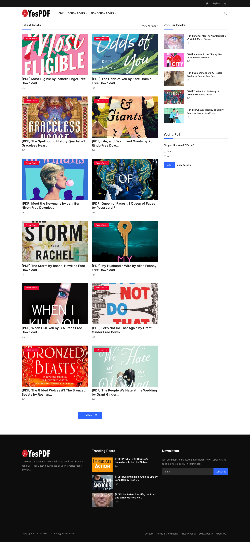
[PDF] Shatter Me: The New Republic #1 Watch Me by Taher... (206, 37)
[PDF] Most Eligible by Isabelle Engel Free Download (54, 81)
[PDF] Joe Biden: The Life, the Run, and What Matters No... (135, 496)
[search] (225, 13)
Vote (169, 164)
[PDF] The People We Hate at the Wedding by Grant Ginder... (124, 392)
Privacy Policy (188, 533)
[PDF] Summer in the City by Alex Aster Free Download (204, 56)
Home (60, 13)
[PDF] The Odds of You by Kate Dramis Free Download (121, 81)
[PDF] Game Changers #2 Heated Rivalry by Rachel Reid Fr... (204, 74)
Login (206, 3)
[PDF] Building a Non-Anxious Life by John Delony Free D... (136, 478)
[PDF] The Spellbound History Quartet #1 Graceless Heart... (53, 143)
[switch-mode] (226, 3)
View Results (184, 164)
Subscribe (221, 471)
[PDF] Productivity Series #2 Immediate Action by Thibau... (132, 460)
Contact (149, 533)
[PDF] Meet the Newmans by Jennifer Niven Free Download (51, 206)
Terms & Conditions (167, 533)
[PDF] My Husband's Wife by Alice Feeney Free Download (124, 268)
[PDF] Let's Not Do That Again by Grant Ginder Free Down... (122, 330)
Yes (169, 151)
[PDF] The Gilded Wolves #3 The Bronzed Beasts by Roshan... (54, 392)
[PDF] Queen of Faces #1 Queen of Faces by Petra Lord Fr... (123, 206)
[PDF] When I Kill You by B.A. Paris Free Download (52, 330)
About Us (221, 533)
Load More (90, 415)
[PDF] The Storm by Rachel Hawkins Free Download (53, 268)
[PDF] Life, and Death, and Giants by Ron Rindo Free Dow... (123, 143)
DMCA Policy (206, 533)
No (168, 156)
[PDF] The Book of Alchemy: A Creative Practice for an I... (203, 93)
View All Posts (150, 25)
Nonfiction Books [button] (103, 13)
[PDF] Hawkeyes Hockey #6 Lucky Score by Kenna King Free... (205, 111)
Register (216, 3)
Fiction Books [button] (77, 13)
